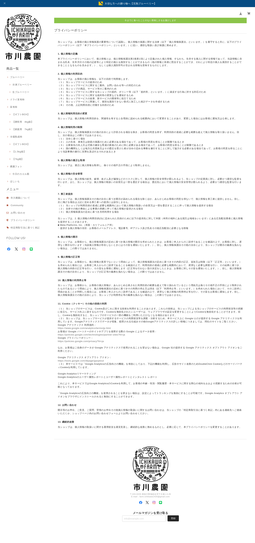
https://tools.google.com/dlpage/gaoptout (81, 360)
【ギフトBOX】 (21, 114)
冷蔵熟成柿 (16, 136)
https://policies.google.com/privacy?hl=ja (81, 341)
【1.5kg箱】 (19, 151)
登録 (173, 518)
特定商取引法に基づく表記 (25, 227)
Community (17, 205)
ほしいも (15, 181)
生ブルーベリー (20, 92)
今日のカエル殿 (20, 174)
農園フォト (16, 166)
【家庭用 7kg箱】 (22, 129)
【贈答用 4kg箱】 (22, 122)
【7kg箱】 (18, 159)
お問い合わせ (18, 212)
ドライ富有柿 (17, 99)
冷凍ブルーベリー (22, 84)
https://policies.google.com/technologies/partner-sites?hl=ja (91, 334)
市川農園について (20, 198)
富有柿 (13, 107)
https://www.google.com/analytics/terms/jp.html (84, 328)
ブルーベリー (17, 77)
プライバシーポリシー (23, 220)
